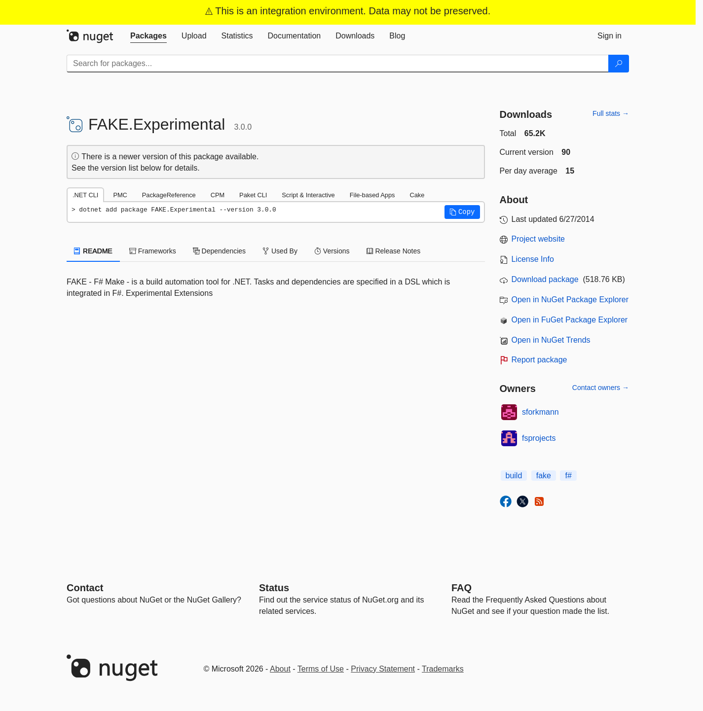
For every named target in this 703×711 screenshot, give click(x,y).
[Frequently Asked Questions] (461, 587)
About (280, 669)
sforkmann (540, 412)
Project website (538, 239)
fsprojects (538, 438)
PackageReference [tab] (169, 195)
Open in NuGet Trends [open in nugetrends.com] (551, 340)
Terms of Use (320, 669)
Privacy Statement (383, 669)
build (514, 475)
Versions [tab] (332, 251)
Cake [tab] (416, 195)
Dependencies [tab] (219, 251)
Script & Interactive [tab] (308, 195)
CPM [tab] (217, 195)
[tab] (148, 36)
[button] (462, 212)
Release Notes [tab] (394, 251)
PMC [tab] (120, 195)
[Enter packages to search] (338, 63)
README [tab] (93, 251)
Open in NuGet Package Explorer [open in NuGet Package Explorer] (570, 299)
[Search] (618, 63)
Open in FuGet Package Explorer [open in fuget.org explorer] (570, 320)
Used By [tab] (279, 251)
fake (543, 475)
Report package (539, 360)
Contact (85, 587)
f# (568, 475)
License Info (533, 259)
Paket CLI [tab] (253, 195)
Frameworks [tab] (152, 251)
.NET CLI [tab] (85, 195)
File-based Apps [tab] (372, 195)
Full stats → (610, 113)
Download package (545, 279)
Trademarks (443, 669)
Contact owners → (600, 387)
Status (274, 587)
